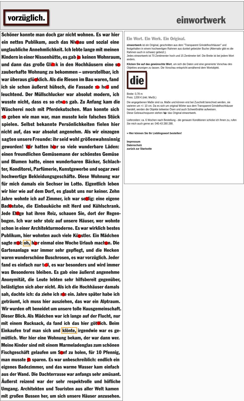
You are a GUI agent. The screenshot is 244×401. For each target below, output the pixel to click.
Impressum (133, 141)
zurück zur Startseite (139, 148)
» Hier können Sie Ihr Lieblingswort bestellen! (154, 133)
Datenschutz (134, 145)
